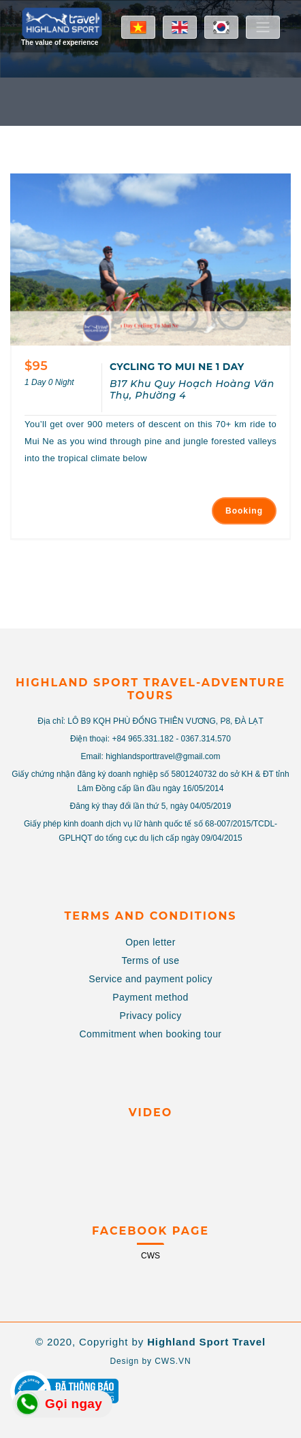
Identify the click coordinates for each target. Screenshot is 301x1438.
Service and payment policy (150, 978)
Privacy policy (150, 1015)
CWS (150, 1255)
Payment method (150, 997)
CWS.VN (173, 1361)
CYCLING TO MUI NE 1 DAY (177, 367)
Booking (244, 511)
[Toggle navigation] (263, 27)
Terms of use (151, 960)
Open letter (150, 942)
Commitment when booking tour (151, 1034)
